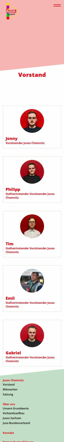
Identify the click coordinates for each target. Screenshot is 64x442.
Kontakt (8, 433)
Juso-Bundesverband (16, 423)
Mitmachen (10, 389)
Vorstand (9, 384)
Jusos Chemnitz (13, 380)
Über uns (9, 404)
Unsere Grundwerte (16, 408)
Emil (10, 298)
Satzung (8, 394)
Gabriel (13, 352)
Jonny (12, 138)
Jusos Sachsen (12, 418)
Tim (9, 243)
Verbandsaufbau (13, 413)
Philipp (13, 189)
